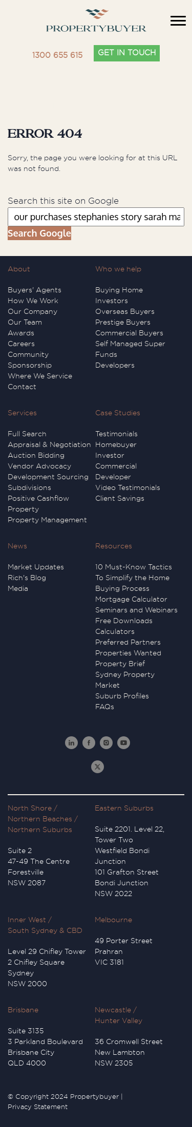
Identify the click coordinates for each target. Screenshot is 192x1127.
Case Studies (117, 413)
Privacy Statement (38, 1107)
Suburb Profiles (122, 696)
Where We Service (40, 376)
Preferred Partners (128, 642)
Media (18, 588)
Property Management (47, 520)
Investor (109, 455)
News (17, 546)
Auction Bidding (36, 455)
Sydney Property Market (125, 679)
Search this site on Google (63, 201)
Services (22, 413)
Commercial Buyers (129, 333)
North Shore (30, 808)
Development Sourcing (48, 477)
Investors (111, 300)
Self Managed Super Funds (130, 348)
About (19, 269)
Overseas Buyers (125, 311)
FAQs (104, 707)
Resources (113, 546)
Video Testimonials (127, 487)
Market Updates (36, 567)
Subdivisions (29, 487)
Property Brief (120, 664)
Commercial (116, 466)
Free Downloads (124, 620)
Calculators (115, 631)
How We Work (33, 300)
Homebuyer (116, 444)
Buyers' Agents (34, 290)
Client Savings (119, 498)
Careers (21, 343)
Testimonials (116, 434)
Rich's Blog (27, 577)
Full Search (27, 434)
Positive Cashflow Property (38, 503)
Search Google (39, 233)
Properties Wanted (128, 653)
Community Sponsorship (30, 359)
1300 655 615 (57, 55)
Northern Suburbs (40, 829)
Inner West (27, 920)
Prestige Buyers (123, 322)
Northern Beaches (40, 819)
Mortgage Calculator (131, 599)
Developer (113, 477)
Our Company (32, 311)
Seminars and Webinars (136, 610)
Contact (22, 386)
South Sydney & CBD (45, 930)
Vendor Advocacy (39, 466)
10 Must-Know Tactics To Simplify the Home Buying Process (133, 577)
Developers (115, 365)
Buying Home (119, 290)
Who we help (118, 269)
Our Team (25, 322)
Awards (21, 333)
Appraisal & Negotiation (49, 444)
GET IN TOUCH (127, 53)
